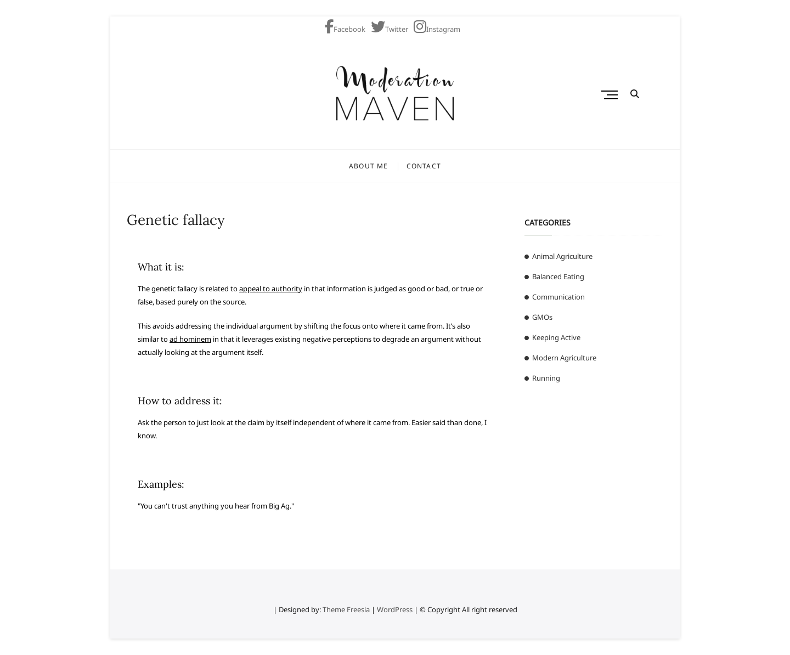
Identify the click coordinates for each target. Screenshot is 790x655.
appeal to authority (270, 288)
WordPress (395, 609)
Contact (424, 166)
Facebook (345, 29)
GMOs (542, 317)
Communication (558, 297)
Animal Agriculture (562, 256)
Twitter (389, 29)
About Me (368, 166)
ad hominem (190, 339)
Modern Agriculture (564, 358)
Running (546, 378)
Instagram (437, 29)
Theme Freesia (346, 609)
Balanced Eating (558, 276)
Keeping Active (556, 337)
